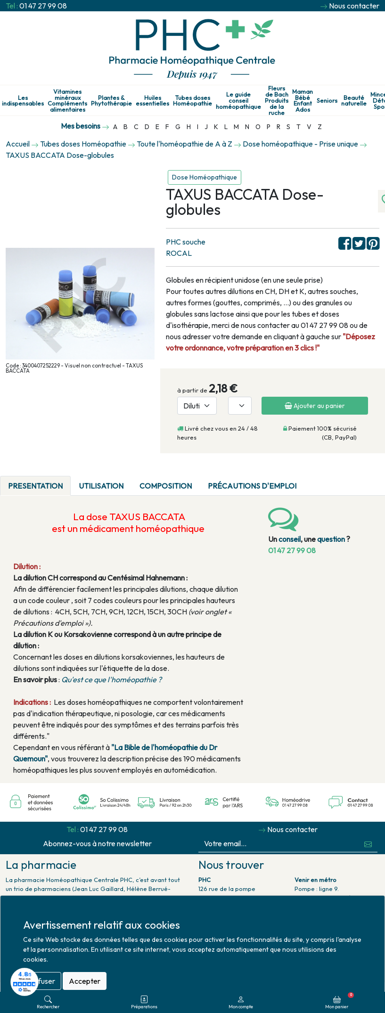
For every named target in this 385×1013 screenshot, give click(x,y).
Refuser (42, 981)
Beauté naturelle (354, 101)
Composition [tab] (165, 485)
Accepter (84, 981)
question (331, 539)
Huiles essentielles (152, 101)
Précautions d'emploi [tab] (252, 485)
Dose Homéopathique (204, 177)
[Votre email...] (279, 843)
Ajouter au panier (315, 405)
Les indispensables (23, 101)
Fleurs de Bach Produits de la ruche (276, 100)
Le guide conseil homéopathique (238, 100)
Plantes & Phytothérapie (111, 101)
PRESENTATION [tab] (35, 485)
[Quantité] (240, 406)
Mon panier (339, 1000)
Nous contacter (354, 5)
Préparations (144, 1002)
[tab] (312, 480)
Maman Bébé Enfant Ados (302, 101)
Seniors (327, 101)
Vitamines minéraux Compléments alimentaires (67, 101)
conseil (290, 539)
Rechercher (48, 1002)
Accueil (18, 143)
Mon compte (241, 1002)
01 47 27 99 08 (43, 5)
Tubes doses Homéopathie (192, 101)
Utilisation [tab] (101, 485)
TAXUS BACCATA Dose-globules (60, 155)
